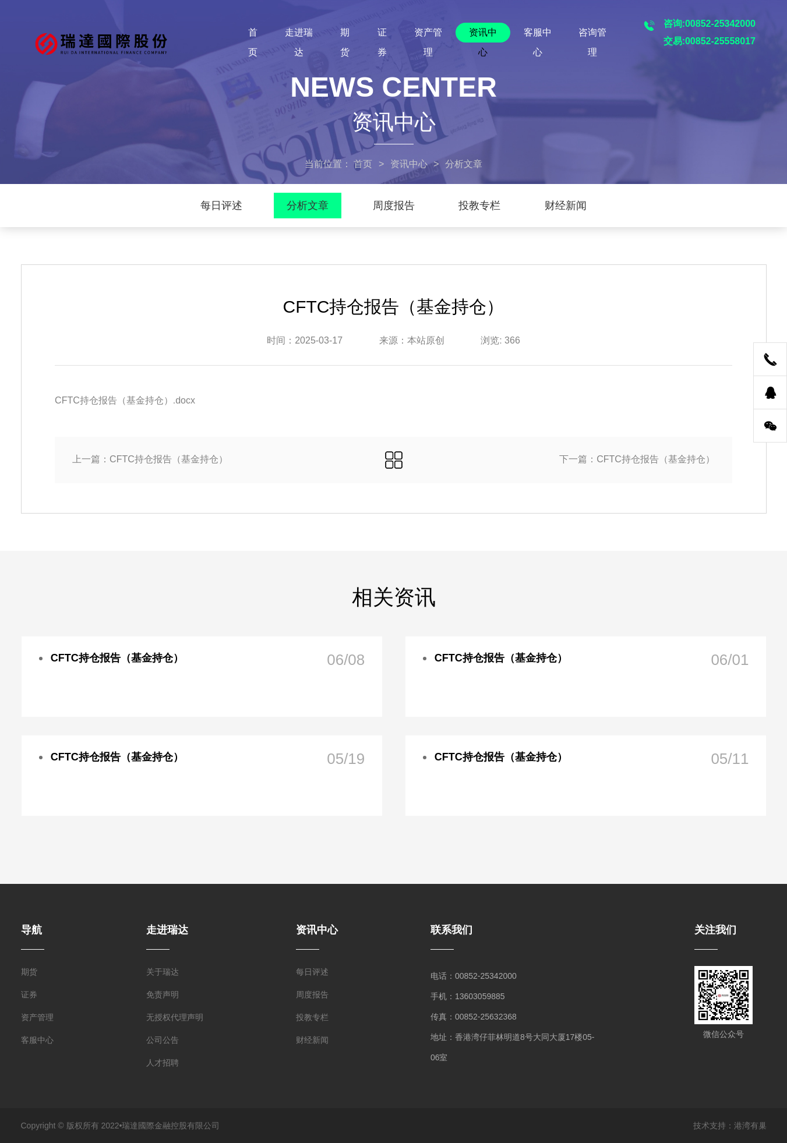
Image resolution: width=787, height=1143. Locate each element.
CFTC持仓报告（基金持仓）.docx (125, 400)
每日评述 (221, 205)
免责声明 (162, 994)
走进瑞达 (299, 35)
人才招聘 (162, 1062)
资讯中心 (483, 35)
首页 (252, 35)
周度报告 (394, 205)
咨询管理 (592, 35)
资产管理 (428, 35)
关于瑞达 (162, 971)
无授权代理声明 (174, 1017)
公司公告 (162, 1040)
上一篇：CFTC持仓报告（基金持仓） (150, 459)
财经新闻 (566, 205)
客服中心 (538, 35)
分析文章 (308, 205)
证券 (382, 35)
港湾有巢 (750, 1125)
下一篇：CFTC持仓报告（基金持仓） (637, 459)
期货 (345, 35)
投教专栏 (479, 205)
